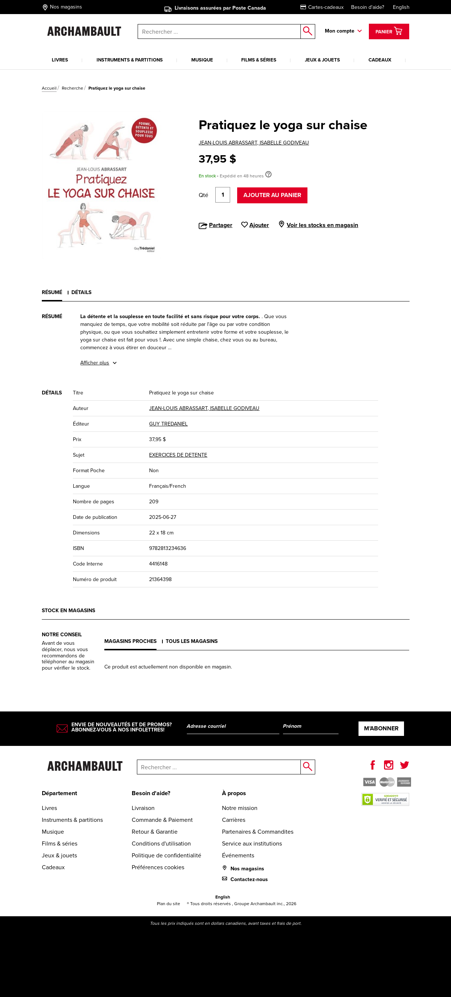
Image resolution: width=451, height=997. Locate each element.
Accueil (49, 88)
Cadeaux (379, 59)
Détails (81, 292)
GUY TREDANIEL (168, 424)
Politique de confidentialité (166, 855)
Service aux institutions (252, 843)
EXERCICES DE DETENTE (178, 455)
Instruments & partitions (130, 59)
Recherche (72, 88)
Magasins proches (130, 641)
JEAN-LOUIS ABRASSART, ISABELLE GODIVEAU (254, 143)
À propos (234, 793)
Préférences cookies (158, 867)
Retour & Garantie (155, 831)
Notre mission (240, 808)
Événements (238, 855)
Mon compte (339, 31)
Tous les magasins (192, 641)
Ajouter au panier (272, 195)
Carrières (233, 820)
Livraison (143, 808)
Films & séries (258, 59)
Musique (202, 59)
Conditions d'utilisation (161, 843)
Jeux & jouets (322, 59)
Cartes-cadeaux (322, 7)
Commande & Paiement (162, 820)
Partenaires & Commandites (257, 831)
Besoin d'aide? (367, 7)
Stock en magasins (68, 610)
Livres (60, 59)
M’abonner (381, 728)
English (401, 7)
